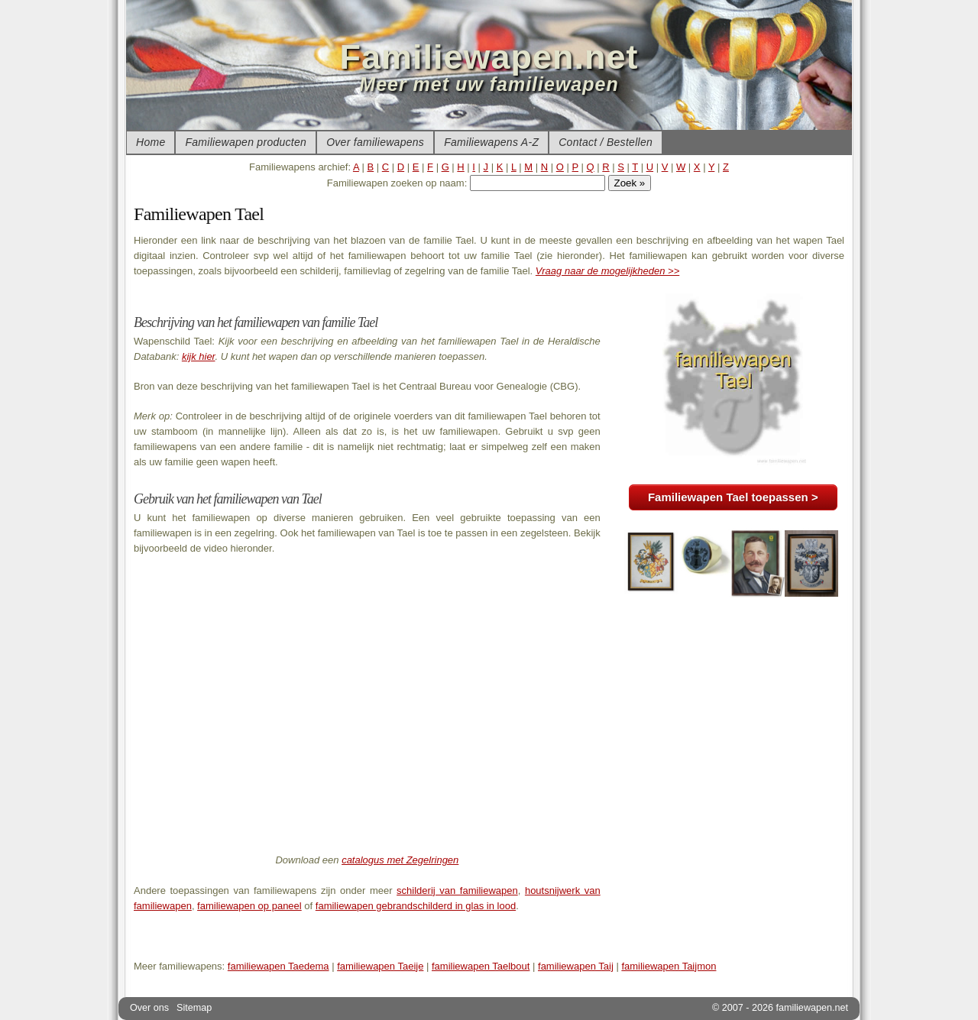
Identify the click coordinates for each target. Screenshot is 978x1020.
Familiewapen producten (245, 142)
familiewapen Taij (576, 966)
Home (150, 142)
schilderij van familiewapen (457, 890)
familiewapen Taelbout (480, 966)
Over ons (149, 1007)
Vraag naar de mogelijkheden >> (607, 271)
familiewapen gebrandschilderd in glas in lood (416, 906)
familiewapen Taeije (380, 966)
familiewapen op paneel (249, 906)
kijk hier (198, 356)
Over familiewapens (375, 142)
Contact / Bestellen (606, 142)
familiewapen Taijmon (668, 966)
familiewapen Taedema (278, 966)
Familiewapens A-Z (491, 142)
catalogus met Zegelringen (400, 860)
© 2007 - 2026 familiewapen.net (780, 1007)
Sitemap (194, 1007)
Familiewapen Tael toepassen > (733, 497)
